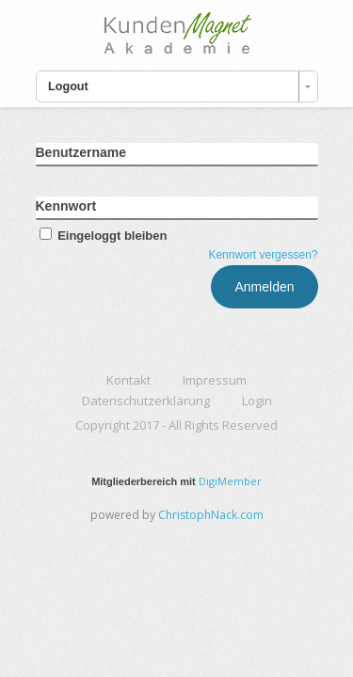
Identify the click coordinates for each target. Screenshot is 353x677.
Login (257, 400)
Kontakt (128, 379)
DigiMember (230, 481)
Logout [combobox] (68, 86)
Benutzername (81, 152)
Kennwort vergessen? (262, 254)
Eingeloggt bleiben (102, 235)
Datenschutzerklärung (146, 400)
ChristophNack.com (211, 515)
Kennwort (66, 205)
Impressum (215, 379)
